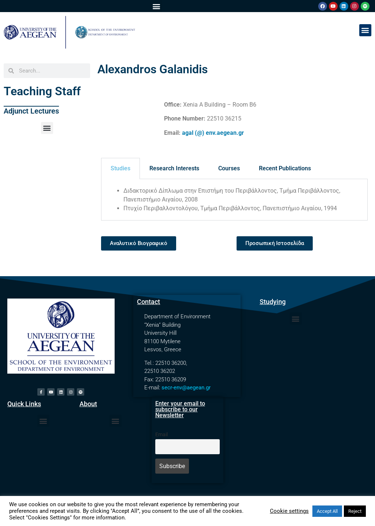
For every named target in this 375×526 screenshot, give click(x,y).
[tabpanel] (234, 200)
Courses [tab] (229, 168)
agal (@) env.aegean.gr (213, 132)
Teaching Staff (42, 91)
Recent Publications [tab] (285, 168)
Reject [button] (354, 511)
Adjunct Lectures (31, 111)
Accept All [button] (327, 511)
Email (161, 434)
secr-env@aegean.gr (186, 387)
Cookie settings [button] (289, 511)
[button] (156, 6)
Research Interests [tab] (174, 168)
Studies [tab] (120, 168)
